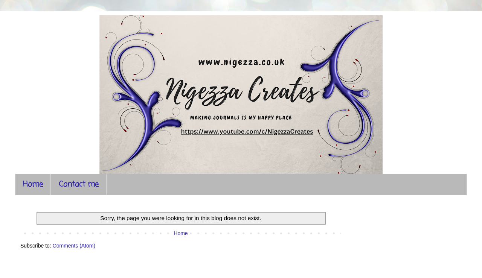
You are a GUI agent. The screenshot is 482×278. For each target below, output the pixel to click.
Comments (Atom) (74, 246)
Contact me (79, 184)
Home (33, 184)
